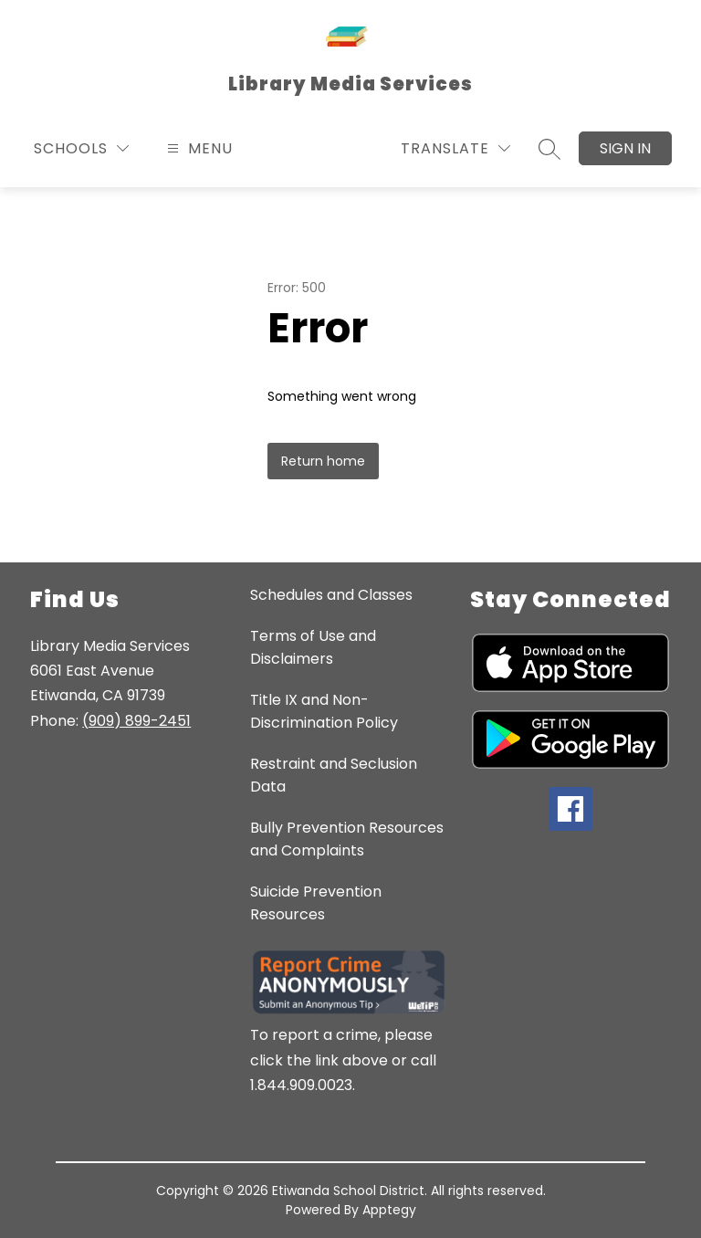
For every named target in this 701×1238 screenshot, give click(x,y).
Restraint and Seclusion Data (333, 775)
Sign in (625, 148)
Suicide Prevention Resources (316, 903)
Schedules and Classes (331, 594)
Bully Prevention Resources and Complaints (347, 839)
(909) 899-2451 (136, 720)
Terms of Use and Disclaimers (313, 647)
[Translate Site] (455, 148)
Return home (323, 461)
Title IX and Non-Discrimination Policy (324, 711)
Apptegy (389, 1210)
